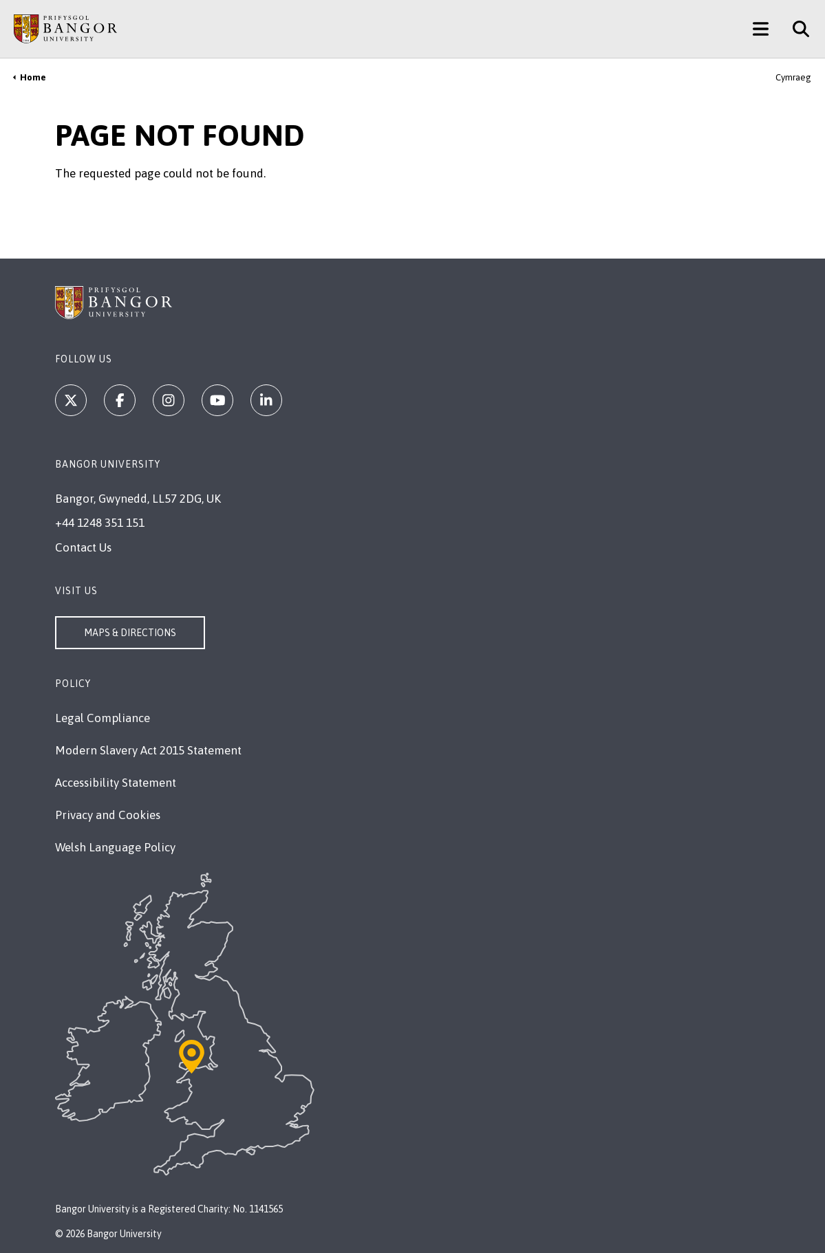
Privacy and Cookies (107, 815)
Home (33, 77)
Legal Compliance (102, 718)
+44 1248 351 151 (99, 523)
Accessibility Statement (115, 782)
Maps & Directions (130, 632)
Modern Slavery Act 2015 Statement (148, 750)
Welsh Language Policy (115, 847)
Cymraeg (793, 77)
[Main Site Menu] (760, 29)
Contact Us (83, 547)
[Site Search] (795, 29)
